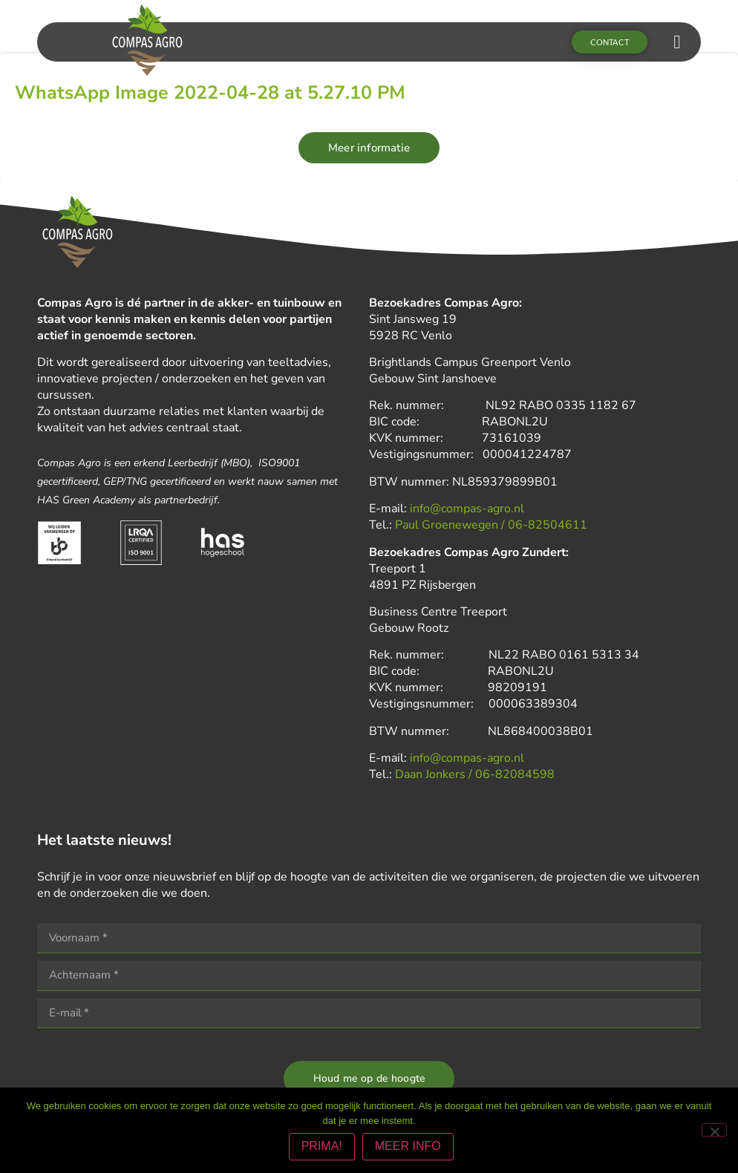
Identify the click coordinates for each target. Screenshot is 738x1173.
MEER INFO (409, 1148)
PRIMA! (323, 1148)
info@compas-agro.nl (467, 510)
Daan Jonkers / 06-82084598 (475, 776)
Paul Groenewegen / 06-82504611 (491, 526)
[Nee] (714, 1130)
